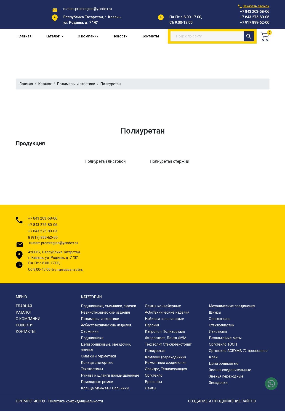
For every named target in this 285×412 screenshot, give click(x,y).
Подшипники (92, 338)
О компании (88, 36)
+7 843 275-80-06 (254, 17)
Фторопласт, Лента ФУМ (165, 338)
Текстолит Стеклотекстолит (168, 345)
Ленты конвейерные (163, 306)
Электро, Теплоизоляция (166, 369)
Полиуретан (155, 351)
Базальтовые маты (225, 338)
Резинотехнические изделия (105, 313)
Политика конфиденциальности (75, 402)
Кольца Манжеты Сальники (105, 389)
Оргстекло (153, 376)
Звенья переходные (226, 377)
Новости (120, 36)
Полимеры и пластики (76, 85)
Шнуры (215, 313)
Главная (25, 36)
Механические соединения (232, 306)
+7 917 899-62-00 (254, 22)
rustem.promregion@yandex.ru (87, 9)
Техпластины (92, 369)
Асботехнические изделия (167, 313)
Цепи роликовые (223, 364)
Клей (213, 358)
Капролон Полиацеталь (165, 332)
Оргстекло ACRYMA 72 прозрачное (238, 351)
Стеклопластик (221, 326)
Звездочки (218, 383)
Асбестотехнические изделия (106, 326)
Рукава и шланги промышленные (110, 376)
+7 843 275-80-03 (42, 232)
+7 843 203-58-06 (254, 11)
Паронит (152, 326)
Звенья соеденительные (230, 370)
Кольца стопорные (97, 363)
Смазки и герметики (98, 357)
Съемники (90, 332)
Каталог (54, 36)
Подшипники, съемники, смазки (108, 306)
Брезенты (153, 382)
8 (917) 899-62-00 (43, 238)
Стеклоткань (219, 319)
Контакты (150, 36)
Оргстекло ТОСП (223, 345)
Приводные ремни (97, 382)
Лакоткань (218, 332)
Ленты (150, 389)
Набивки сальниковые (164, 319)
